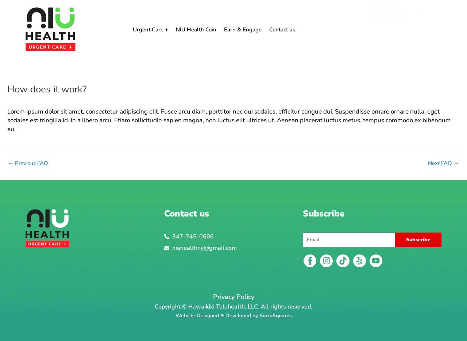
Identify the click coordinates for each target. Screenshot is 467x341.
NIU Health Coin (196, 29)
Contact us (282, 29)
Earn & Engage (243, 29)
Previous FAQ (28, 163)
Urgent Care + (150, 29)
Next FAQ (443, 163)
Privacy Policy (233, 296)
